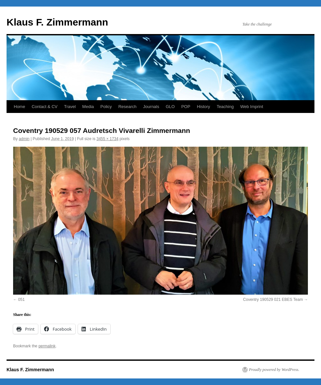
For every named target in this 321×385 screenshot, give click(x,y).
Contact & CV (45, 106)
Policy (106, 106)
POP (185, 106)
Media (88, 106)
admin (24, 139)
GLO (170, 106)
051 (21, 299)
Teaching (225, 106)
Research (127, 106)
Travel (70, 106)
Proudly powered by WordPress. (274, 369)
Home (19, 106)
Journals (151, 106)
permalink (46, 346)
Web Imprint (251, 106)
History (203, 106)
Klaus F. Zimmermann (57, 22)
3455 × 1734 (107, 139)
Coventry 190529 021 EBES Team (273, 299)
